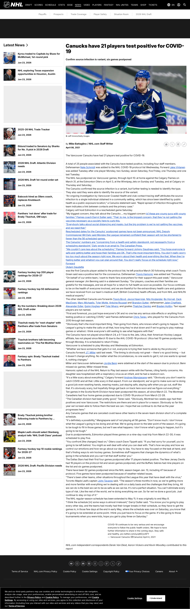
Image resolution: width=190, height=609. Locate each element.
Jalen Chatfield (172, 302)
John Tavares (105, 480)
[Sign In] (178, 5)
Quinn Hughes (92, 306)
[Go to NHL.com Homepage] (13, 4)
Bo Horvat (169, 299)
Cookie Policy (52, 597)
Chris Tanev (139, 316)
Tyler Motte (102, 302)
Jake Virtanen (177, 167)
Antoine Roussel (118, 302)
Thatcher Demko (142, 306)
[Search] (184, 5)
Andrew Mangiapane (135, 377)
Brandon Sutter (140, 302)
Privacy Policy (34, 597)
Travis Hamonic (144, 274)
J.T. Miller (91, 352)
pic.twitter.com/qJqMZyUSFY (134, 534)
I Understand (156, 598)
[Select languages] (171, 5)
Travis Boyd (119, 299)
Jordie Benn (110, 363)
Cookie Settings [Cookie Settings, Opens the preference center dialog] (134, 598)
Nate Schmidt (87, 167)
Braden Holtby (164, 306)
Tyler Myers (111, 306)
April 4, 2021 (149, 537)
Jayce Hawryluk (136, 299)
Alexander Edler (74, 306)
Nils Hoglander (154, 299)
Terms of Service (16, 606)
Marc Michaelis (86, 302)
